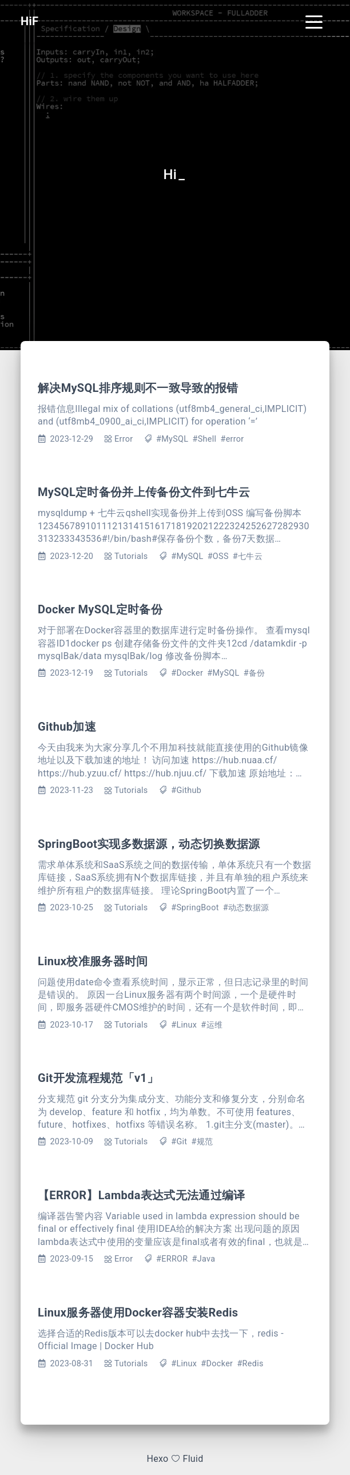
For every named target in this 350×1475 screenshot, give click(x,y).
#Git (179, 1142)
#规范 (202, 1142)
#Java (204, 1259)
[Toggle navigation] (314, 21)
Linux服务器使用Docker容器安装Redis (138, 1312)
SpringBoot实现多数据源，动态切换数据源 (149, 844)
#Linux (184, 1025)
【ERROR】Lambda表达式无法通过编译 (141, 1195)
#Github (186, 790)
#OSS (218, 556)
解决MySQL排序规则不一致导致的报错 (138, 388)
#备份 (254, 673)
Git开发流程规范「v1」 (98, 1078)
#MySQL (172, 439)
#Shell (204, 439)
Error (123, 439)
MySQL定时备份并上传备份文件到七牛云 (144, 492)
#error (232, 439)
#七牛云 (247, 556)
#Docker (187, 673)
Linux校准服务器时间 (93, 961)
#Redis (250, 1364)
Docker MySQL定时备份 (100, 609)
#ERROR (172, 1259)
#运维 (211, 1025)
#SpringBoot (195, 908)
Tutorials (131, 556)
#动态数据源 (246, 908)
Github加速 (67, 726)
